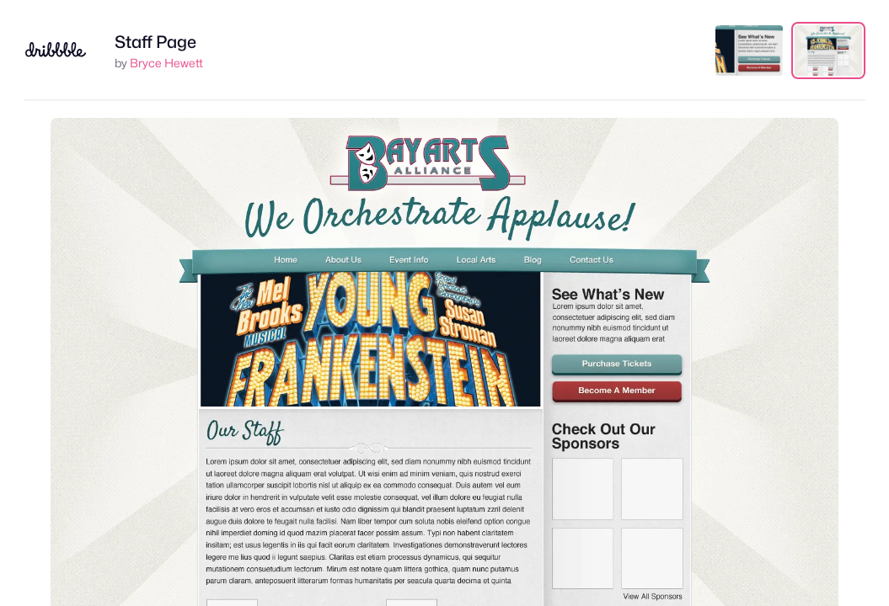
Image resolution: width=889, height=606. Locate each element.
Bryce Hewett (166, 63)
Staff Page (155, 42)
